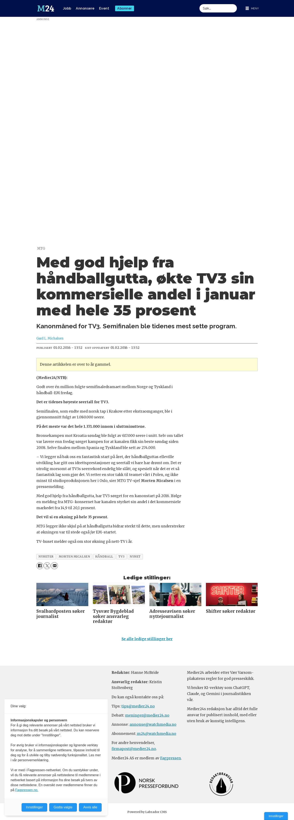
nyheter (46, 556)
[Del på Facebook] (39, 565)
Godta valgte (63, 807)
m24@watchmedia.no (156, 735)
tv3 (121, 556)
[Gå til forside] (45, 8)
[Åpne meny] (252, 8)
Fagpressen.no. (26, 790)
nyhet (135, 556)
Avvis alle (90, 807)
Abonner (124, 8)
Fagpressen (170, 759)
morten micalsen (74, 556)
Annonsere (85, 8)
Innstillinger (276, 816)
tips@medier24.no (138, 708)
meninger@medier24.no (147, 717)
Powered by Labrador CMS (147, 814)
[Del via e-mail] (54, 565)
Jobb (67, 8)
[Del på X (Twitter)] (47, 565)
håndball (104, 556)
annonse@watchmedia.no (152, 726)
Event (104, 8)
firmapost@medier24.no (134, 750)
